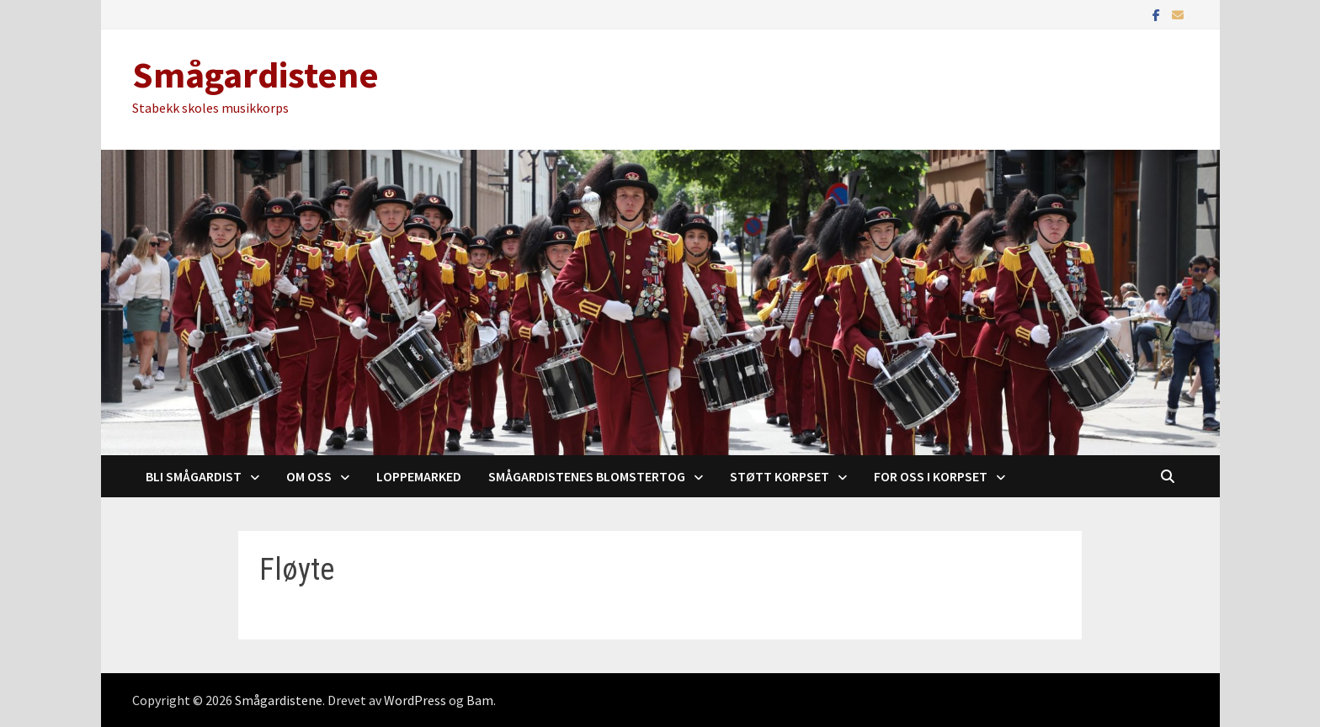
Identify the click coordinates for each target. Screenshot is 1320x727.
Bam (479, 700)
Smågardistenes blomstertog (586, 476)
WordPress (415, 700)
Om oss (309, 476)
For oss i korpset (930, 476)
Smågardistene (255, 74)
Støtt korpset (779, 476)
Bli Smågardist (194, 476)
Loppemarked (418, 476)
